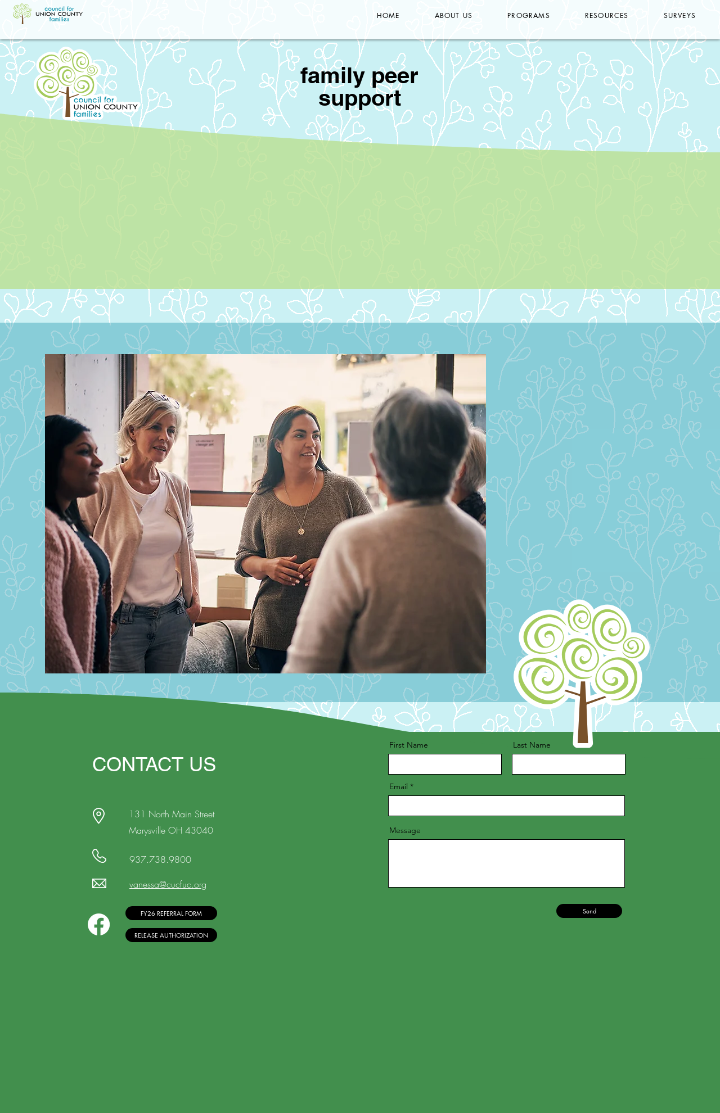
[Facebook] (99, 924)
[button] (454, 15)
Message (405, 830)
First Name (408, 745)
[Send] (589, 911)
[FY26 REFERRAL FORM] (171, 913)
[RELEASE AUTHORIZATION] (171, 935)
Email (398, 786)
